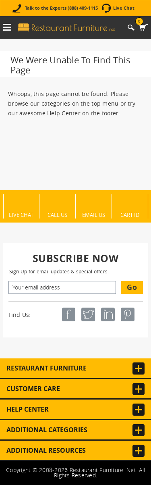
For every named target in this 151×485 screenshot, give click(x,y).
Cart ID (129, 214)
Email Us (93, 214)
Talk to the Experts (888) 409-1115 (61, 8)
